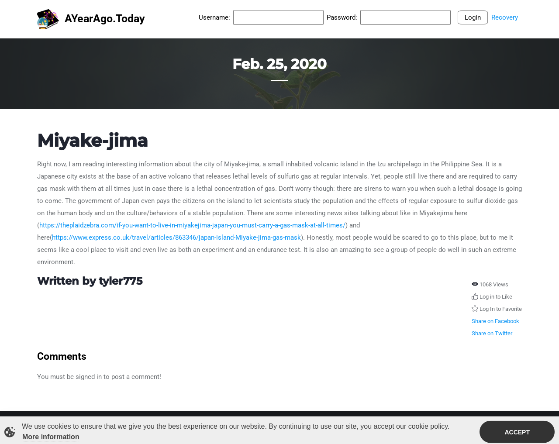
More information (50, 437)
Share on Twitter (492, 333)
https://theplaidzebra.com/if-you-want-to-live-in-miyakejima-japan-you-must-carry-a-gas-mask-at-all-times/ (192, 225)
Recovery (504, 17)
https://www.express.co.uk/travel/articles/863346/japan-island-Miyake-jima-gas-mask (176, 237)
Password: (342, 17)
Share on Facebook (495, 321)
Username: (214, 17)
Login (473, 17)
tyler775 (120, 281)
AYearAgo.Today (91, 19)
